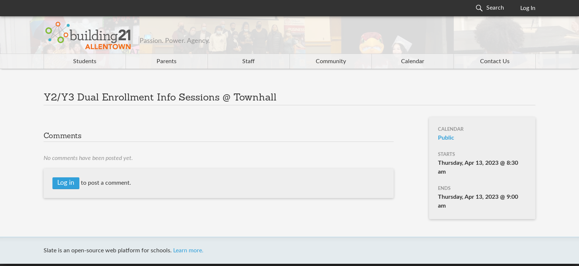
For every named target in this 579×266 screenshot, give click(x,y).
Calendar (412, 61)
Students (84, 61)
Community (331, 61)
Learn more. (188, 250)
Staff (248, 61)
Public (446, 138)
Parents (167, 61)
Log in (65, 183)
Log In (527, 8)
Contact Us (495, 61)
